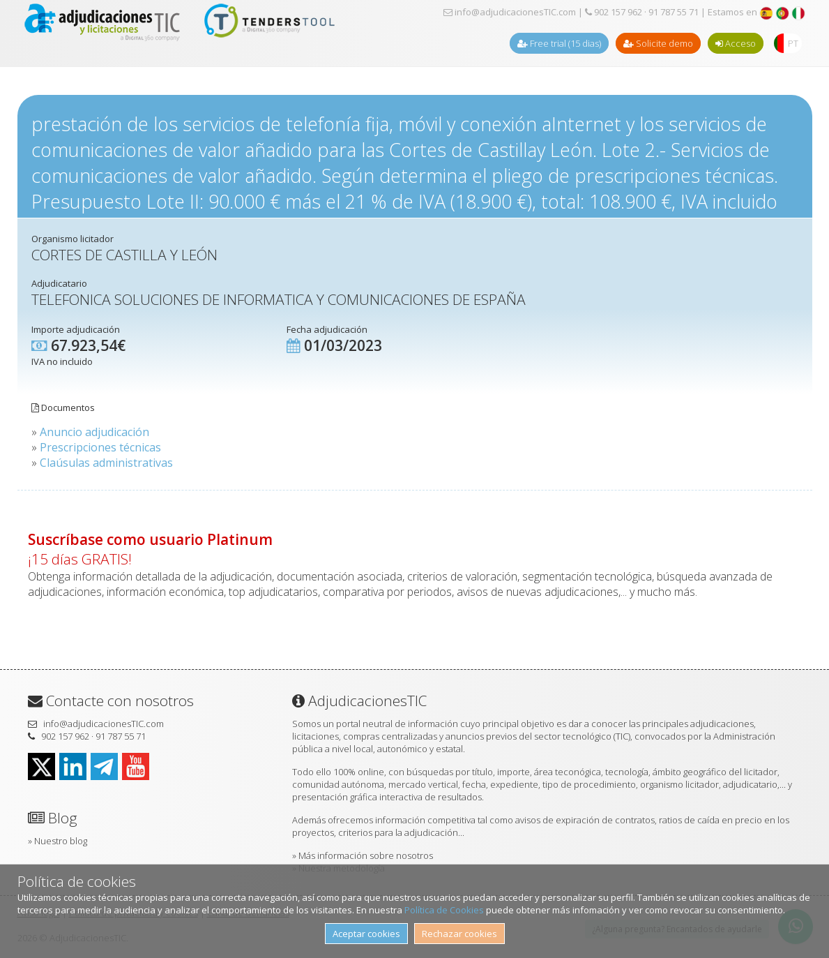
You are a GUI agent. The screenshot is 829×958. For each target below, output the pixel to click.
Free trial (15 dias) (559, 43)
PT (793, 43)
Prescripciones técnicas (100, 447)
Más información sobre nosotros (365, 855)
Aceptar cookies (366, 933)
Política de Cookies (444, 910)
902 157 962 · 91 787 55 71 (642, 12)
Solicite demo (658, 43)
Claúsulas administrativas (106, 462)
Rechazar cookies (459, 933)
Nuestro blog (60, 840)
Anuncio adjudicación (94, 432)
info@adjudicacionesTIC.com (509, 12)
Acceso (735, 43)
